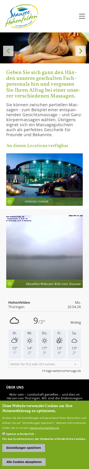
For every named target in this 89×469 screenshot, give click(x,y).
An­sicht (44, 179)
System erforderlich (20, 434)
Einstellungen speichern (23, 447)
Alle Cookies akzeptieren (24, 462)
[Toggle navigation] (82, 16)
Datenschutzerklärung (44, 428)
